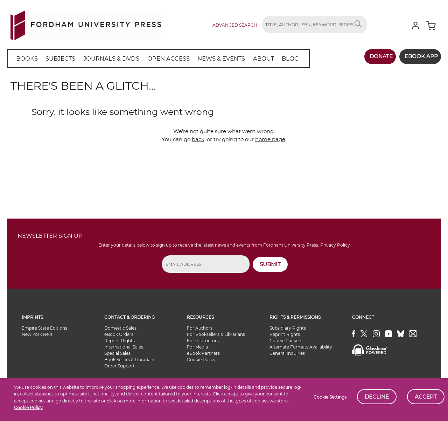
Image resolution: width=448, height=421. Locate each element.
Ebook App (419, 56)
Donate (376, 56)
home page (270, 139)
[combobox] (314, 24)
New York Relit (37, 334)
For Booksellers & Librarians (216, 334)
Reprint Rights (119, 340)
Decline (377, 396)
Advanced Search (234, 25)
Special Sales (117, 353)
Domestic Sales (120, 328)
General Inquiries (287, 353)
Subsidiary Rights (288, 328)
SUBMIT (270, 264)
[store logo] (85, 24)
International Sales (123, 347)
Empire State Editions (44, 328)
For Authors (199, 328)
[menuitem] (26, 58)
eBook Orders (118, 334)
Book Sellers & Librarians (129, 359)
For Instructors (203, 340)
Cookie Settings (330, 397)
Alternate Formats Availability (301, 347)
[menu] (153, 58)
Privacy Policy (335, 245)
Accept (426, 396)
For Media (197, 347)
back (198, 139)
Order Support (119, 365)
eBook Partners (203, 353)
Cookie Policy (28, 407)
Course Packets (286, 340)
